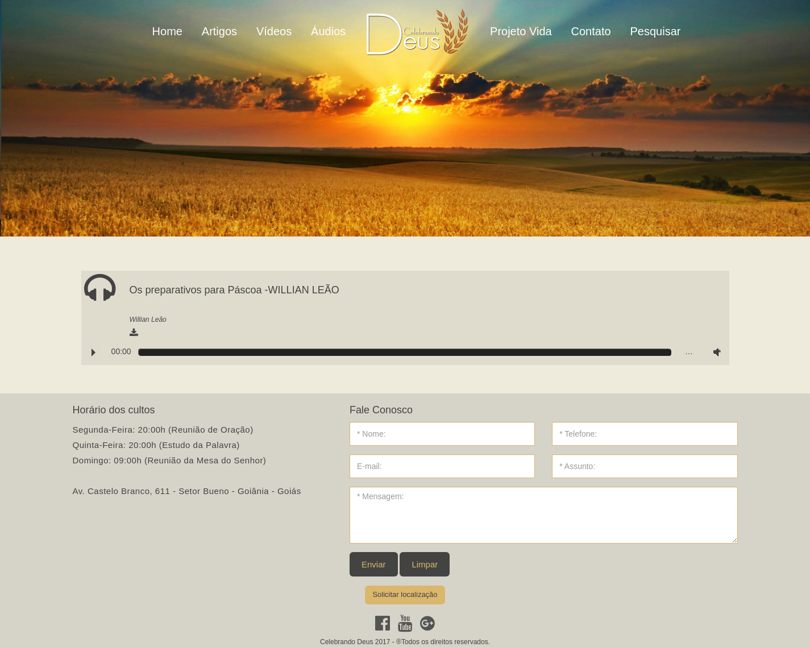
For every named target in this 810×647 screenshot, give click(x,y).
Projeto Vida (521, 31)
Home (167, 31)
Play (93, 352)
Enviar (374, 564)
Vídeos (274, 31)
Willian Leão (148, 319)
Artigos (219, 31)
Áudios (328, 31)
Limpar (425, 564)
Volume (714, 351)
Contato (591, 31)
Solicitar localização (404, 594)
